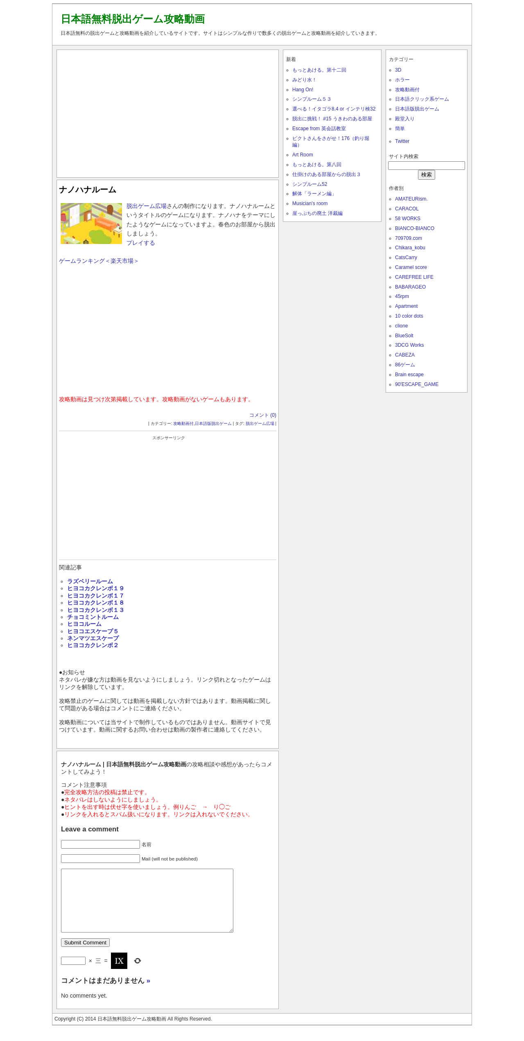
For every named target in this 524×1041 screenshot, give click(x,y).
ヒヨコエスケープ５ (93, 631)
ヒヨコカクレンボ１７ (95, 595)
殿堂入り (405, 119)
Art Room (302, 155)
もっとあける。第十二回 (319, 70)
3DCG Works (409, 345)
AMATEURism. (411, 199)
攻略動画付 (183, 423)
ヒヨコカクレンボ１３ (95, 610)
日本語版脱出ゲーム (213, 423)
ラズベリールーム (90, 581)
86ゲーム (405, 365)
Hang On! (302, 90)
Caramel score (411, 267)
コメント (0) (262, 415)
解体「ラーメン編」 (314, 193)
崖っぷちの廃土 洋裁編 (317, 213)
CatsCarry (406, 257)
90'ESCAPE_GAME (416, 384)
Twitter (402, 141)
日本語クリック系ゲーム (422, 99)
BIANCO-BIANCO (414, 228)
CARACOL (407, 209)
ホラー (402, 80)
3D (398, 70)
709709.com (408, 238)
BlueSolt (404, 336)
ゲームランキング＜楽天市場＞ (99, 260)
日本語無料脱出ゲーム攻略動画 (133, 19)
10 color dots (409, 316)
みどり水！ (304, 80)
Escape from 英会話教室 (319, 128)
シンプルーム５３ (312, 99)
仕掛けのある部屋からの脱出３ (326, 174)
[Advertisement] (168, 111)
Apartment (406, 306)
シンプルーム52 (309, 184)
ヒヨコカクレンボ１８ (95, 602)
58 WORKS (407, 218)
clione (401, 326)
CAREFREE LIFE (414, 277)
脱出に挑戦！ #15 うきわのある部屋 (332, 119)
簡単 (400, 128)
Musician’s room (310, 203)
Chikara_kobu (410, 248)
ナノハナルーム (87, 189)
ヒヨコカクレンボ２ (93, 645)
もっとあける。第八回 (316, 164)
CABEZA (405, 355)
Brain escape (409, 374)
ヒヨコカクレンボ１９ (95, 588)
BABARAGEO (410, 287)
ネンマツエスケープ (93, 638)
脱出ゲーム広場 (146, 206)
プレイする (140, 242)
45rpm (402, 296)
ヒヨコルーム (84, 624)
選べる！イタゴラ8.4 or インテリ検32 (333, 109)
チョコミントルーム (93, 617)
